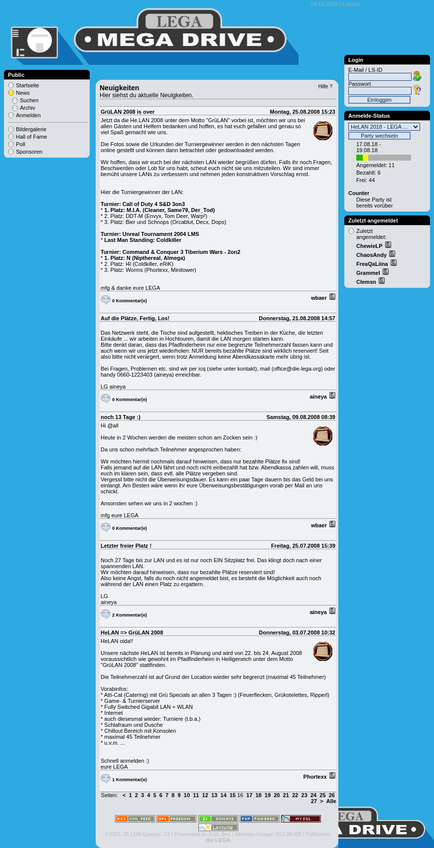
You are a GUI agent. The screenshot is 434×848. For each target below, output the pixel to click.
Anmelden (28, 115)
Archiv (27, 108)
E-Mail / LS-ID (365, 70)
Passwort (359, 84)
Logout (350, 4)
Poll (20, 144)
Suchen (29, 100)
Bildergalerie (31, 129)
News (23, 93)
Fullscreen (318, 834)
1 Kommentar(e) (129, 779)
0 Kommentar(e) (129, 300)
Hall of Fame (31, 137)
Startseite (27, 85)
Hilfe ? (325, 86)
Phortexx (315, 777)
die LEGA (218, 840)
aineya (319, 397)
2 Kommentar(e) (129, 615)
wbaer (319, 298)
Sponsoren (29, 152)
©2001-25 (117, 834)
